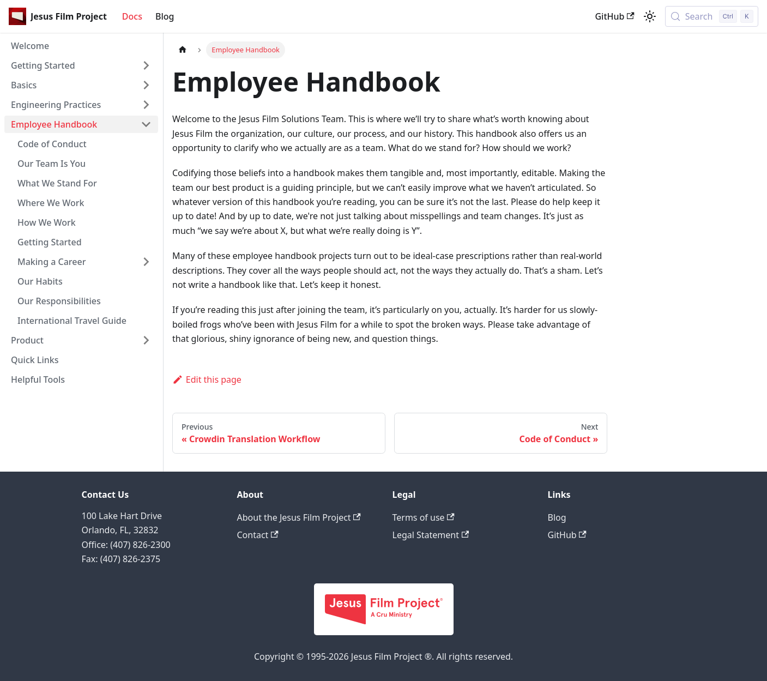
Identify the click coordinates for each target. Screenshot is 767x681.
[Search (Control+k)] (711, 16)
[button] (81, 65)
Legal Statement (430, 535)
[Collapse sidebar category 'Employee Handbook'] (146, 124)
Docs (132, 16)
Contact (258, 535)
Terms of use (423, 517)
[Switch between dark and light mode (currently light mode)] (650, 16)
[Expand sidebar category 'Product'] (146, 340)
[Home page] (182, 49)
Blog (164, 16)
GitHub (614, 16)
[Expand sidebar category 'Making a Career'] (146, 261)
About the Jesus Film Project (299, 517)
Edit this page (206, 379)
